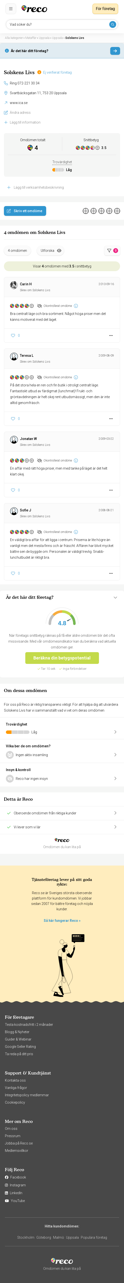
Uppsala (72, 1237)
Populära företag (94, 1237)
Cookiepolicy (15, 1102)
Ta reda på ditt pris (19, 1054)
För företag (105, 8)
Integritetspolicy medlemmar (27, 1095)
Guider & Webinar (18, 1039)
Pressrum (12, 1136)
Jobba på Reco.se (19, 1143)
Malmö (58, 1237)
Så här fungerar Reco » (62, 921)
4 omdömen (17, 251)
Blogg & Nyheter (17, 1032)
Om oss (11, 1129)
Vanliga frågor (16, 1088)
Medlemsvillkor (16, 1151)
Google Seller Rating (20, 1047)
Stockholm (25, 1237)
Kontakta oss (15, 1080)
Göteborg (43, 1237)
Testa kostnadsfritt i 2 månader (29, 1025)
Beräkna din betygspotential (62, 657)
